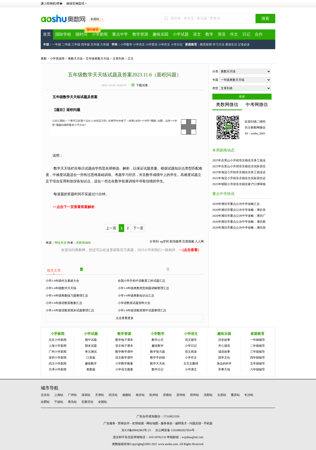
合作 (259, 34)
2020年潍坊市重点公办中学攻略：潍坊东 (239, 210)
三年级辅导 (257, 351)
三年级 (75, 44)
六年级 (104, 44)
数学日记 (157, 369)
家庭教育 (257, 334)
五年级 (95, 44)
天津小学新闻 (57, 369)
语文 (197, 34)
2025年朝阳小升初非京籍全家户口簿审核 (239, 184)
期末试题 (91, 345)
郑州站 (194, 395)
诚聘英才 (181, 423)
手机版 (208, 423)
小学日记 (177, 44)
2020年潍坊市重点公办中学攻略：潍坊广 (239, 215)
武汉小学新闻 (57, 363)
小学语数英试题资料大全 (134, 303)
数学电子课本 (124, 340)
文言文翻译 (190, 363)
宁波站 (58, 402)
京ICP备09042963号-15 (136, 430)
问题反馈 (195, 423)
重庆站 (235, 395)
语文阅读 (191, 351)
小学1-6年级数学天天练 (61, 288)
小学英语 (152, 44)
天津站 (99, 395)
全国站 (102, 402)
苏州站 (181, 395)
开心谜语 (224, 345)
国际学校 (63, 34)
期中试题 (91, 340)
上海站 (58, 395)
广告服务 (109, 423)
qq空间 (164, 241)
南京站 (140, 395)
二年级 (66, 44)
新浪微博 (175, 241)
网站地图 (152, 423)
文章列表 (118, 58)
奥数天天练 (75, 58)
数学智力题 (157, 351)
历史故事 (224, 340)
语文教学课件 (124, 357)
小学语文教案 (124, 369)
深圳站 (85, 395)
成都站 (126, 395)
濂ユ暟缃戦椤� (51, 3)
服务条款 (167, 423)
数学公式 (157, 340)
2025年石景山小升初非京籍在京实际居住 (239, 166)
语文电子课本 (124, 345)
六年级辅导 (257, 369)
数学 (209, 34)
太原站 (221, 395)
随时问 (81, 34)
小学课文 (191, 369)
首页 (47, 34)
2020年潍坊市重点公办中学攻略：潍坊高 (239, 227)
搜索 (265, 18)
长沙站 (248, 395)
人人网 (199, 241)
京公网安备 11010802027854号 (175, 430)
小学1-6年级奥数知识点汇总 (136, 295)
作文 (234, 34)
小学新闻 (100, 34)
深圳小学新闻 (57, 357)
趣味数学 (91, 363)
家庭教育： (192, 44)
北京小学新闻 (57, 340)
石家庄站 (87, 402)
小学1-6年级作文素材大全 (62, 280)
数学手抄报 (157, 357)
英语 (222, 34)
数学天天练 (157, 363)
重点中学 (120, 34)
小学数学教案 (124, 363)
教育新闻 (206, 44)
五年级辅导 (257, 363)
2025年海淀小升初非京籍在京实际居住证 (239, 178)
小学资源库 (57, 58)
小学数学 (126, 44)
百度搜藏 (188, 241)
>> (189, 250)
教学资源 (140, 34)
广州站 (72, 395)
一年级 (56, 44)
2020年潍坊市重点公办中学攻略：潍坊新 (239, 221)
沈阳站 (208, 395)
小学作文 (164, 44)
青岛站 (72, 402)
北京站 (45, 395)
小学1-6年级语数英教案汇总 (64, 303)
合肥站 (45, 402)
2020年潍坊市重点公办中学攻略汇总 (236, 204)
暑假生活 (231, 44)
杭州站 (153, 395)
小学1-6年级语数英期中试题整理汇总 (142, 310)
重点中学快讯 (223, 194)
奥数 (44, 58)
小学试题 (181, 34)
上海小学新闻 (57, 345)
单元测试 (91, 351)
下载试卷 (139, 85)
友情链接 (138, 423)
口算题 (90, 357)
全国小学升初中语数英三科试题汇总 (141, 280)
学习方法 (218, 44)
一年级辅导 (257, 340)
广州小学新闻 (57, 351)
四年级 (85, 44)
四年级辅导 (257, 357)
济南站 (167, 395)
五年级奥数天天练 (97, 58)
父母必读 (244, 44)
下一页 (138, 228)
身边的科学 (224, 363)
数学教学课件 (124, 351)
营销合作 (124, 423)
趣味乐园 (160, 34)
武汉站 (113, 395)
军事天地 (224, 369)
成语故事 (224, 351)
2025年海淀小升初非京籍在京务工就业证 (239, 172)
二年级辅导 (257, 345)
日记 (246, 34)
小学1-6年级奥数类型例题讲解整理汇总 (143, 288)
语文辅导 (191, 340)
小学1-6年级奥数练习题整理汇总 (67, 295)
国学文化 (224, 357)
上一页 (111, 228)
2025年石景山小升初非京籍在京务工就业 (239, 160)
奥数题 (90, 369)
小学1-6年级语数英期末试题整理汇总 (70, 310)
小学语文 (139, 44)
